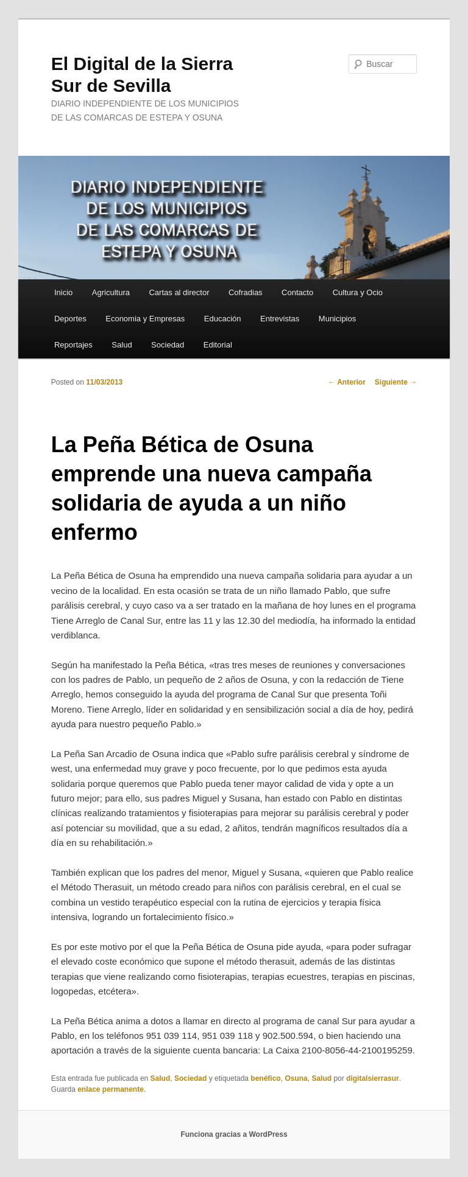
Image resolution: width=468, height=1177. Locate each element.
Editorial (218, 344)
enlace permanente (110, 1089)
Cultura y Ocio (358, 292)
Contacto (297, 292)
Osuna (296, 1078)
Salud (122, 344)
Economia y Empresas (145, 318)
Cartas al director (179, 292)
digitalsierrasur (372, 1078)
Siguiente (396, 382)
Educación (222, 318)
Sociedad (167, 344)
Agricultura (111, 292)
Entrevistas (279, 318)
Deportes (70, 318)
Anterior (347, 382)
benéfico (265, 1078)
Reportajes (73, 344)
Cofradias (246, 292)
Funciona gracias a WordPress (233, 1134)
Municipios (337, 318)
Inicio (63, 292)
